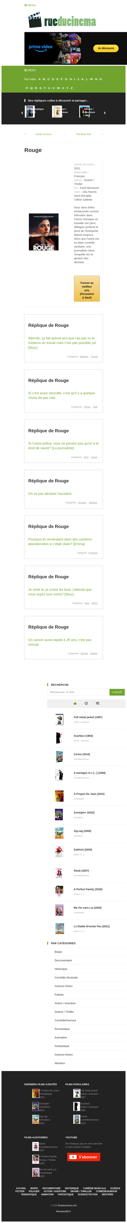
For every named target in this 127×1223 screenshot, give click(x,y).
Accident (82, 502)
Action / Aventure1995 (89, 112)
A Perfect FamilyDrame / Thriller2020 (48, 1160)
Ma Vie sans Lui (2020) (88, 907)
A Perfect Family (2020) (88, 889)
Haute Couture (43, 134)
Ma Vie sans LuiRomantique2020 (47, 1173)
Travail (94, 356)
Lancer (117, 692)
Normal (84, 653)
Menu (30, 5)
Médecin (84, 356)
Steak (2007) (81, 870)
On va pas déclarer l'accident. (50, 494)
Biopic (58, 951)
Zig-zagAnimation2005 (44, 1119)
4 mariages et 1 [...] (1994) (90, 772)
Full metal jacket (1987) (88, 717)
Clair (95, 407)
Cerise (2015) (82, 754)
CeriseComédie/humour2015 (89, 1119)
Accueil (21, 1188)
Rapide (93, 653)
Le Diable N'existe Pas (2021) (92, 926)
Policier (59, 994)
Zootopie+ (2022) (84, 812)
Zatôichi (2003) (83, 849)
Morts (95, 603)
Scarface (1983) (83, 735)
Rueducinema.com (67, 1205)
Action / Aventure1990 (62, 112)
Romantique (62, 1028)
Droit (86, 457)
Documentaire (63, 960)
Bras (87, 603)
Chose (87, 407)
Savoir (94, 457)
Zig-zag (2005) (82, 830)
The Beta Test (83, 134)
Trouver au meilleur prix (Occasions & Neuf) (87, 290)
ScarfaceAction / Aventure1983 (89, 1107)
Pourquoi (92, 553)
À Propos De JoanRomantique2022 (49, 1094)
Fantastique (62, 1046)
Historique (61, 968)
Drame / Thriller (64, 1011)
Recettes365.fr (63, 1211)
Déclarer (93, 502)
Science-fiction (64, 1054)
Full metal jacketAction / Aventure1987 (89, 1094)
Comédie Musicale (66, 977)
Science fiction (64, 986)
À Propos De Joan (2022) (89, 793)
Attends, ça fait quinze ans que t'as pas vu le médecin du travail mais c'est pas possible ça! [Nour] (62, 342)
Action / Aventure (65, 1003)
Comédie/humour (65, 1020)
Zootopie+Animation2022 (44, 1107)
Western (60, 1063)
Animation (61, 1037)
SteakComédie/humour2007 (48, 1147)
